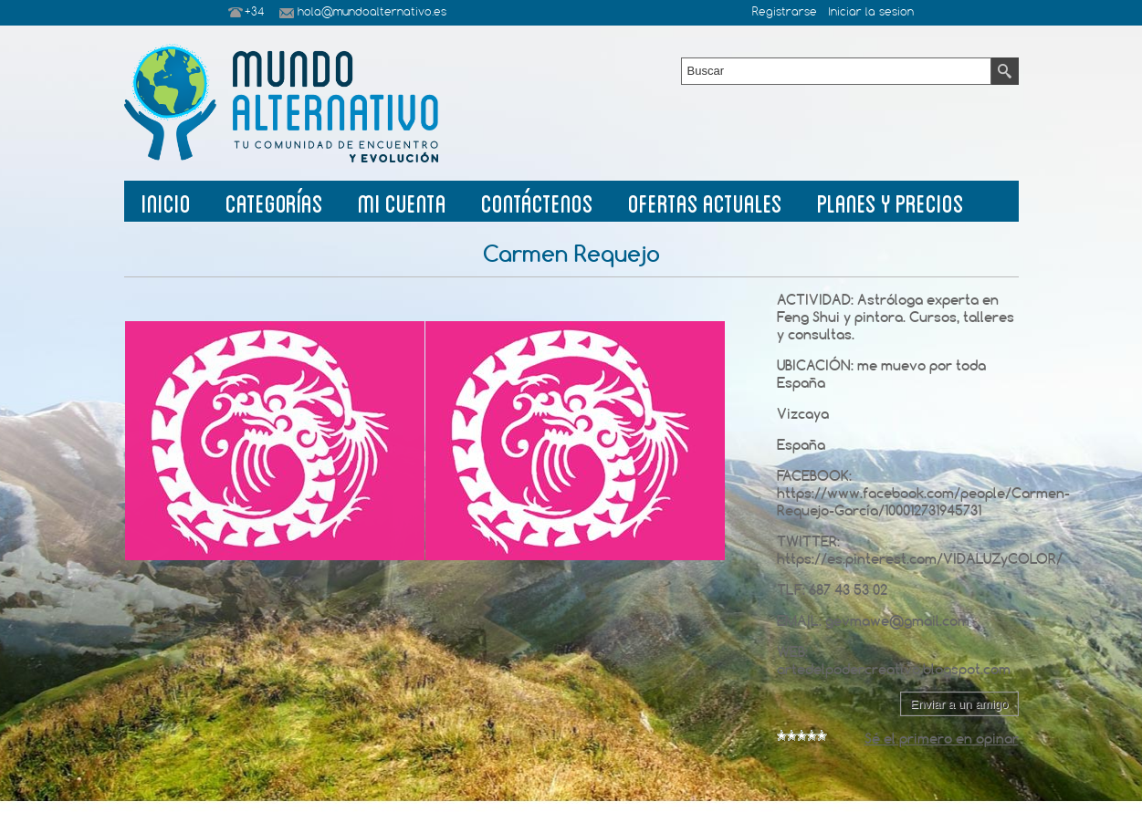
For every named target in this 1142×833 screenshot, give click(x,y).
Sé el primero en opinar (941, 738)
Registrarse (784, 12)
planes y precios (890, 201)
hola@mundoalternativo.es (372, 12)
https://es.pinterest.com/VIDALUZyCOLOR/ (920, 558)
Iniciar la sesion (871, 12)
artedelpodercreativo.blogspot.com (894, 669)
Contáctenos (537, 201)
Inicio (166, 201)
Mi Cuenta (402, 201)
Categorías (274, 201)
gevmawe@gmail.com (897, 621)
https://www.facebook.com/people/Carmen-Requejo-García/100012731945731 (923, 501)
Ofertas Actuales (705, 201)
